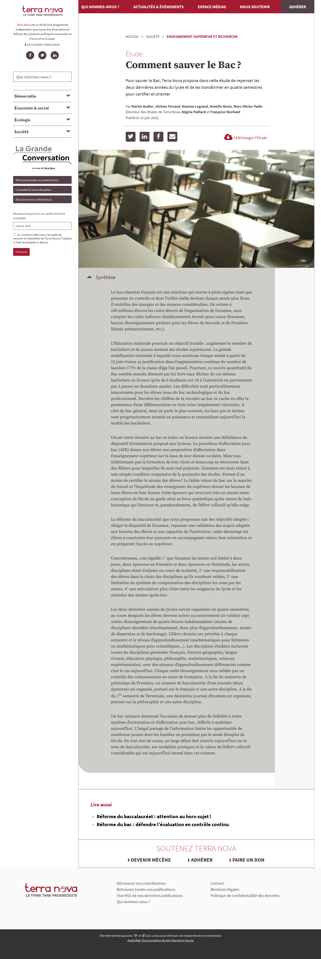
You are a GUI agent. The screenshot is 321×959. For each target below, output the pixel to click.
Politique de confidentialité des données (244, 895)
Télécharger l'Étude (245, 137)
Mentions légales (224, 889)
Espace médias (212, 6)
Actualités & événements (158, 6)
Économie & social (31, 108)
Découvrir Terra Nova (43, 45)
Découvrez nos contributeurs (34, 199)
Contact (217, 883)
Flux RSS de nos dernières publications (150, 895)
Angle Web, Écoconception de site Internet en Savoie (161, 940)
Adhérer (297, 6)
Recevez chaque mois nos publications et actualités (39, 216)
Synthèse (105, 277)
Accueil (132, 36)
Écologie (22, 120)
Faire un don (248, 859)
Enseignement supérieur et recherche (202, 36)
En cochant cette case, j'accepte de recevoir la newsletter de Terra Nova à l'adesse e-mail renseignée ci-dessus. (42, 238)
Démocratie (25, 96)
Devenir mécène (151, 859)
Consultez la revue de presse (33, 190)
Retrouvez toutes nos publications (37, 180)
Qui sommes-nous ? (100, 6)
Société (21, 131)
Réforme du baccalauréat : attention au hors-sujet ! (154, 816)
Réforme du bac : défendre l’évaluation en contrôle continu (163, 824)
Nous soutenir (255, 6)
